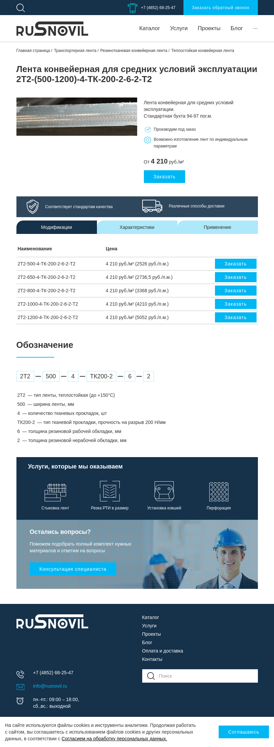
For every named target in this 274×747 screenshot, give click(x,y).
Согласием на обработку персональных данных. (114, 738)
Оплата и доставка (162, 650)
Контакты (152, 659)
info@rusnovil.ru (50, 686)
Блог (237, 28)
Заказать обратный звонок (220, 7)
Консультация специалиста (73, 569)
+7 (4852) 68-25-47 (158, 7)
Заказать (165, 176)
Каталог (149, 28)
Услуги (178, 28)
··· (255, 28)
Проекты (209, 28)
